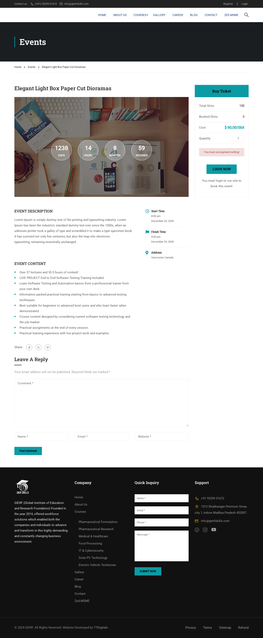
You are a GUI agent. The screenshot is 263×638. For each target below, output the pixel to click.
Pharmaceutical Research (96, 529)
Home (102, 15)
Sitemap (225, 628)
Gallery (159, 15)
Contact (211, 15)
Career (177, 15)
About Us (120, 15)
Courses (140, 15)
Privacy (190, 628)
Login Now (222, 169)
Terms (207, 628)
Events (32, 66)
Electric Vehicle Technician (97, 565)
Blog (194, 15)
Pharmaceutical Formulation (98, 522)
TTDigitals (101, 627)
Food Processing (90, 543)
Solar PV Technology (93, 558)
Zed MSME (231, 15)
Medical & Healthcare (93, 536)
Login (244, 3)
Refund (243, 628)
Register (228, 3)
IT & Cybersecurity (91, 550)
